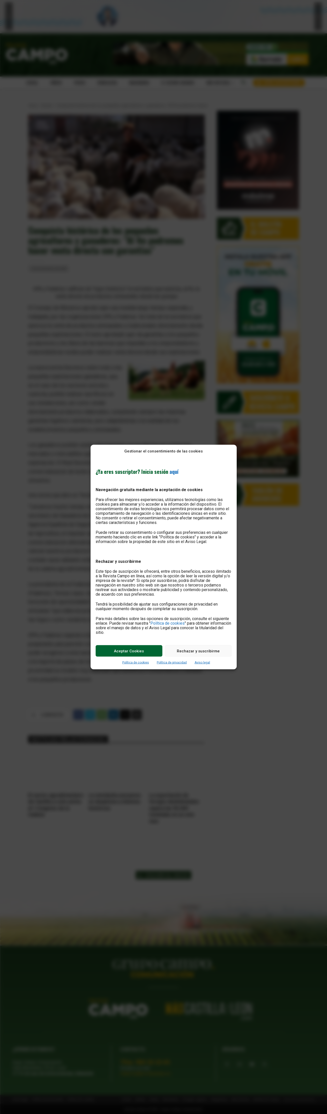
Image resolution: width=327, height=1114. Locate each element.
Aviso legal (202, 662)
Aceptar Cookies (129, 651)
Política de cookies (167, 623)
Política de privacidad (172, 662)
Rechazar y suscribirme (198, 651)
